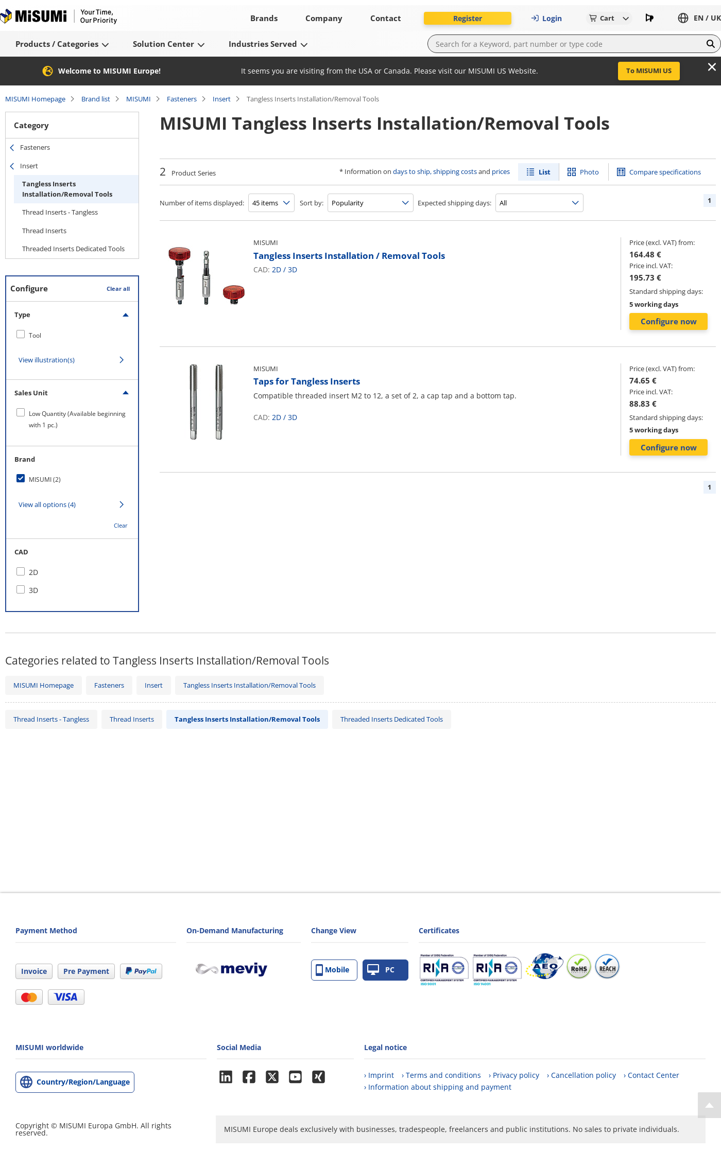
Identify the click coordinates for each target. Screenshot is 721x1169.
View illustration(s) (47, 359)
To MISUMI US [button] (649, 70)
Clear (121, 525)
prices (501, 171)
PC (380, 970)
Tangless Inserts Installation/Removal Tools (67, 189)
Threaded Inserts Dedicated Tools (73, 248)
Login (546, 18)
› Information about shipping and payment (437, 1087)
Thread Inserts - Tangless (60, 212)
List (545, 172)
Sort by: (311, 202)
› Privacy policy (514, 1075)
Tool (35, 335)
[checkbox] (72, 335)
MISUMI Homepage (35, 98)
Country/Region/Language (83, 1082)
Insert (222, 98)
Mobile (332, 970)
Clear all (118, 288)
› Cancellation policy (581, 1075)
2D (276, 269)
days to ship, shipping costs (435, 171)
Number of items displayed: (202, 202)
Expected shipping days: (454, 202)
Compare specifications (665, 172)
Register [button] (467, 18)
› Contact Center (651, 1075)
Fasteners (182, 98)
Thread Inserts (44, 230)
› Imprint (379, 1075)
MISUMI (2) (45, 479)
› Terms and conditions (441, 1075)
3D (292, 269)
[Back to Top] (709, 1105)
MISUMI (138, 98)
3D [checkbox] (33, 590)
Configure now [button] (669, 321)
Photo (589, 172)
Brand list (95, 98)
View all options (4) (47, 504)
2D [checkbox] (33, 572)
